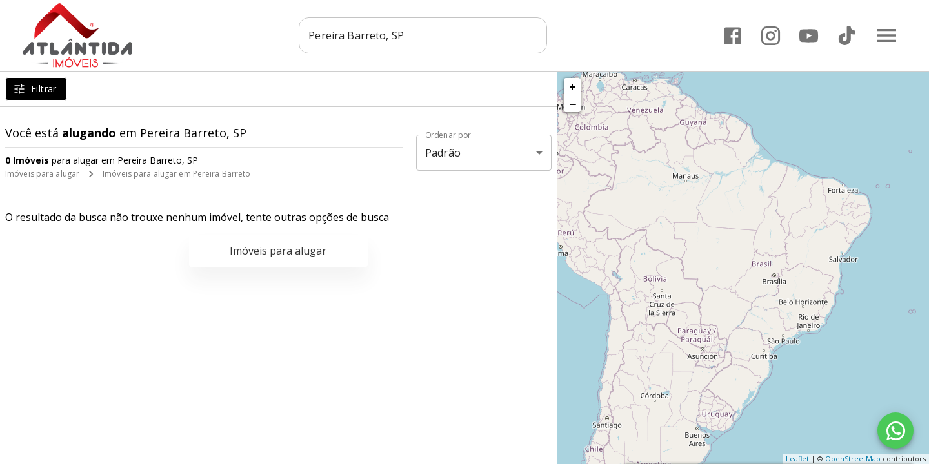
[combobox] (423, 35)
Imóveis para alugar (42, 173)
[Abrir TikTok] (846, 35)
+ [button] (572, 86)
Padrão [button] (443, 153)
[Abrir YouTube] (808, 35)
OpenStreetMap (853, 458)
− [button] (573, 103)
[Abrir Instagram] (770, 35)
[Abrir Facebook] (732, 35)
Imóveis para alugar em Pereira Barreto (176, 173)
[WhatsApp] (895, 430)
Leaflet (797, 458)
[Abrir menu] (886, 35)
